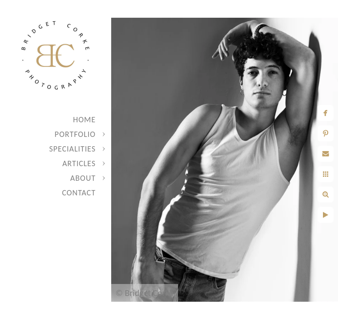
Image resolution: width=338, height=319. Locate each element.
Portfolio (75, 134)
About (83, 178)
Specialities (72, 149)
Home (84, 119)
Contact (79, 193)
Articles (79, 163)
